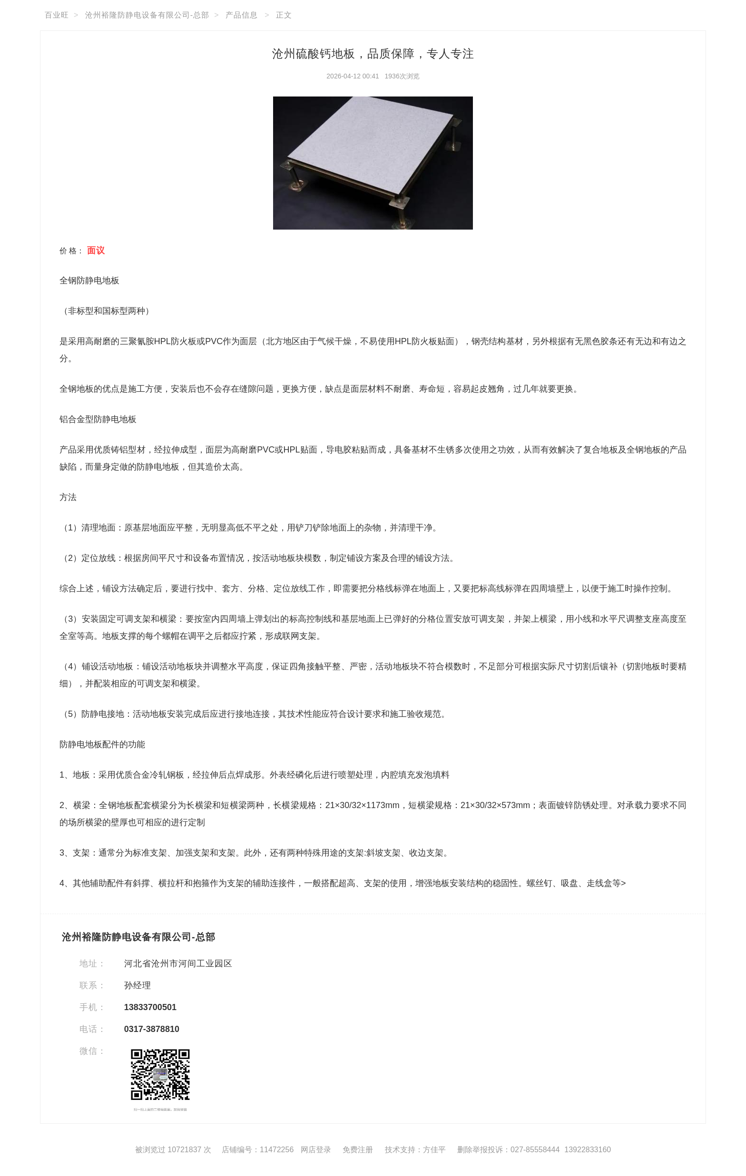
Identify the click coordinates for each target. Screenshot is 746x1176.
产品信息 (242, 15)
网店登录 (316, 1150)
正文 (284, 15)
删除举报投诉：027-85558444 (508, 1150)
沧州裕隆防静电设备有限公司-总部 (147, 15)
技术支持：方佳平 (415, 1150)
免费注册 (358, 1150)
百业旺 (57, 15)
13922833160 (587, 1150)
